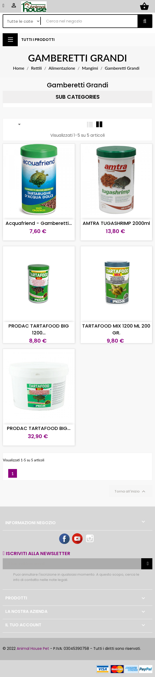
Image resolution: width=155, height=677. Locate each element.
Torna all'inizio (130, 491)
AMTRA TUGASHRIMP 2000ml (116, 223)
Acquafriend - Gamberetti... (39, 223)
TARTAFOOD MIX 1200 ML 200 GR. (116, 329)
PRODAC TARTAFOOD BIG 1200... (38, 329)
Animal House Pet (33, 648)
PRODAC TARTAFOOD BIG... (38, 428)
